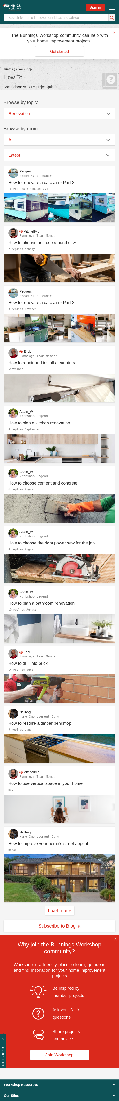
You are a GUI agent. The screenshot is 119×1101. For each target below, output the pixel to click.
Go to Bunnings (2, 1056)
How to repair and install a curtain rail (43, 362)
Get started (59, 52)
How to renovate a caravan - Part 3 (41, 302)
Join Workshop (59, 1055)
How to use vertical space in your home (45, 783)
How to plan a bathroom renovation (41, 603)
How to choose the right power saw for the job (51, 543)
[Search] (59, 17)
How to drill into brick (28, 663)
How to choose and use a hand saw (42, 242)
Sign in (95, 7)
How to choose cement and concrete (42, 483)
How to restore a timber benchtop (39, 723)
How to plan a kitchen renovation (39, 423)
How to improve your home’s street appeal (48, 843)
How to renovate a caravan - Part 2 (41, 182)
